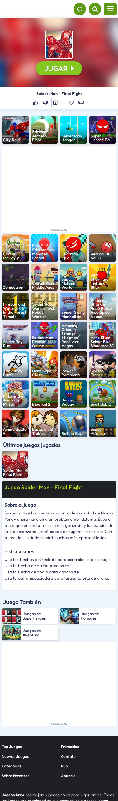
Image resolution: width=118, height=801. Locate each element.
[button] (59, 45)
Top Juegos (12, 704)
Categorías (11, 723)
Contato (68, 714)
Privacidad (70, 704)
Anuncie (68, 733)
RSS (64, 723)
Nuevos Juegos (15, 714)
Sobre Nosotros (15, 733)
